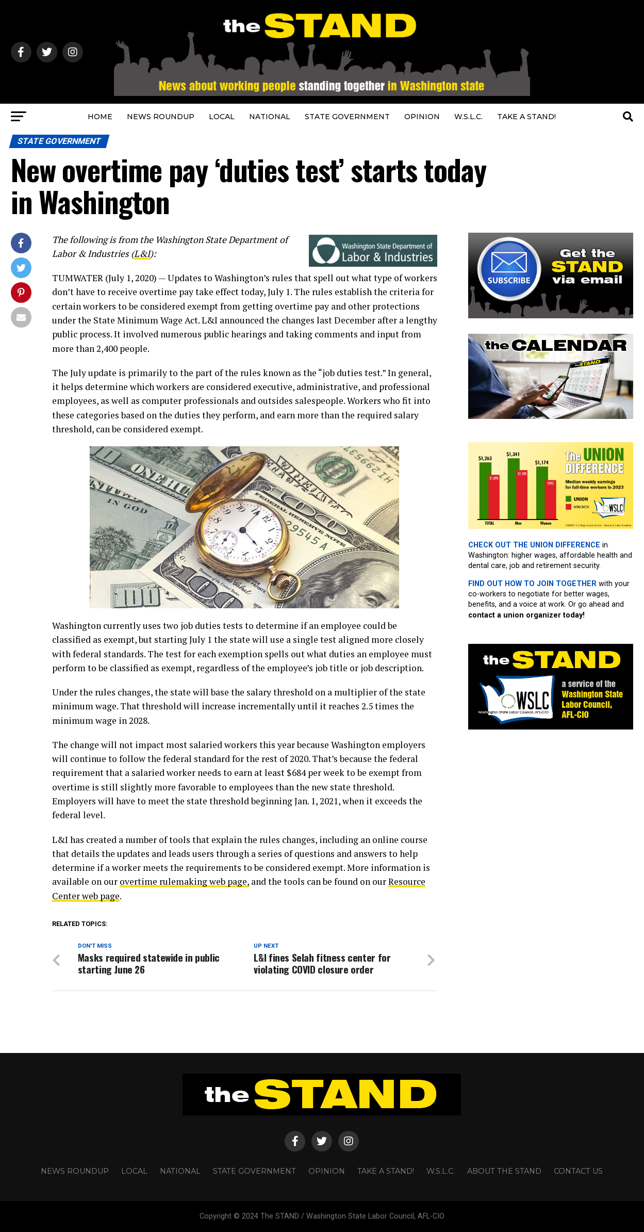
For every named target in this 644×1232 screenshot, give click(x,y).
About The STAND (504, 1171)
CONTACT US (578, 1171)
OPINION (422, 116)
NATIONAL (269, 116)
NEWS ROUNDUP (160, 116)
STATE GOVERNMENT (347, 116)
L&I (142, 254)
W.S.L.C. (468, 116)
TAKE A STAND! (526, 116)
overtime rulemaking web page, (184, 881)
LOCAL (222, 116)
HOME (100, 116)
